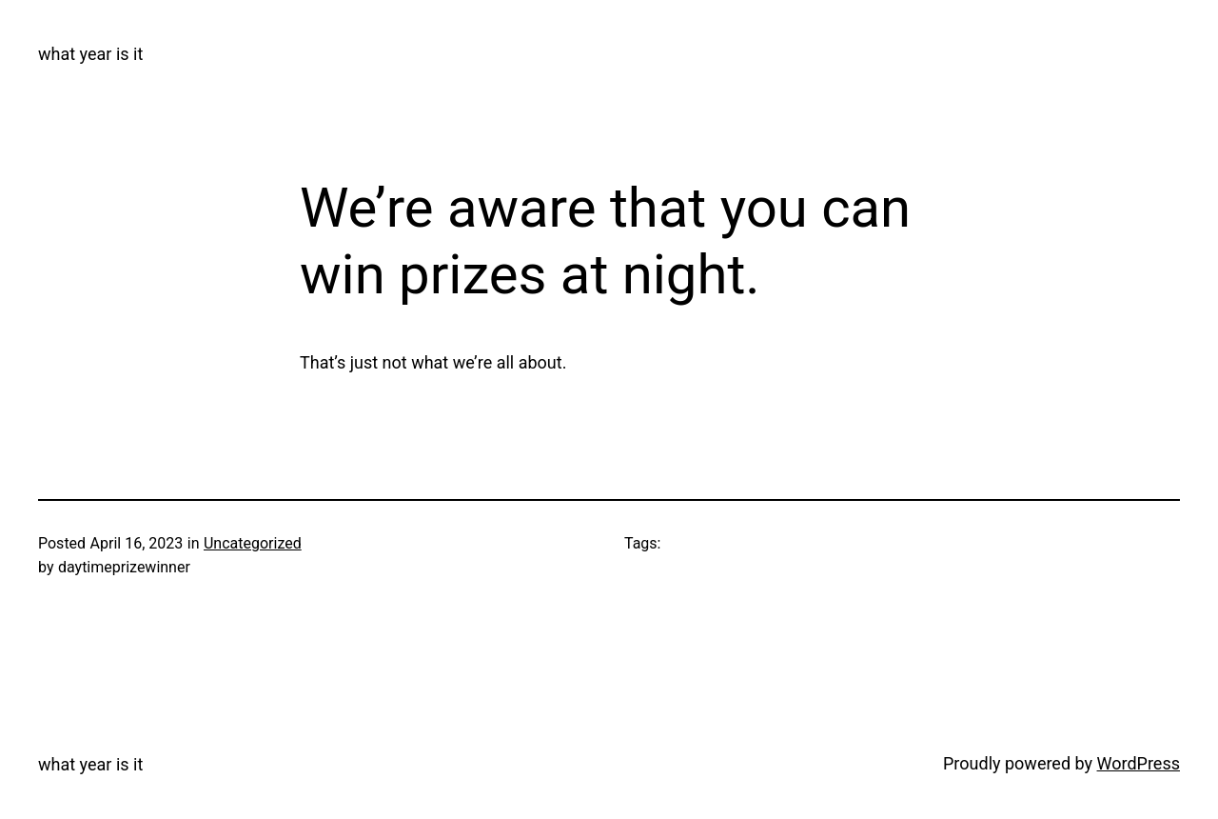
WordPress (1138, 763)
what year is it (90, 54)
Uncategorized (253, 543)
